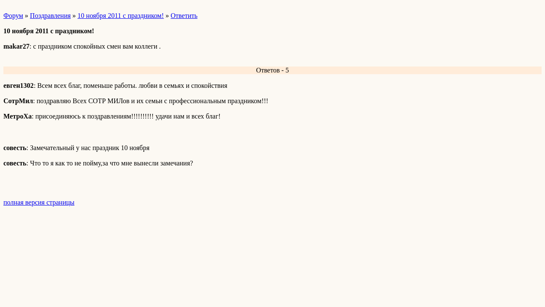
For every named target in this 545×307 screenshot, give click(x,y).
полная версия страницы (39, 202)
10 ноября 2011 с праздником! (120, 15)
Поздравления (50, 15)
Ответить (184, 15)
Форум (13, 15)
